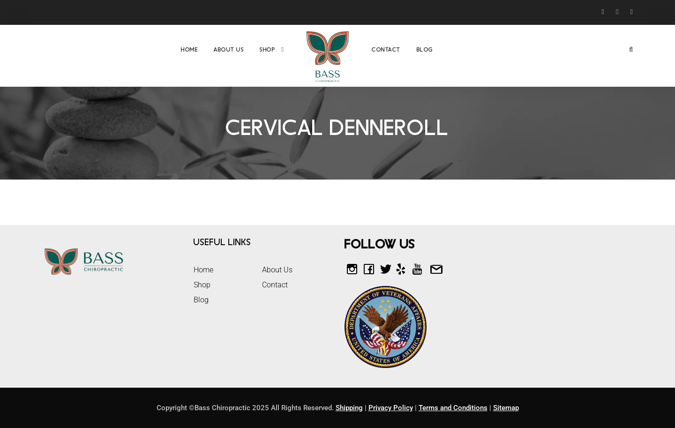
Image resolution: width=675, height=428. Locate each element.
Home (189, 49)
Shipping (349, 408)
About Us (229, 49)
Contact (386, 49)
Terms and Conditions (453, 408)
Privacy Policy (390, 408)
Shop (267, 49)
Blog (425, 49)
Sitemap (506, 408)
